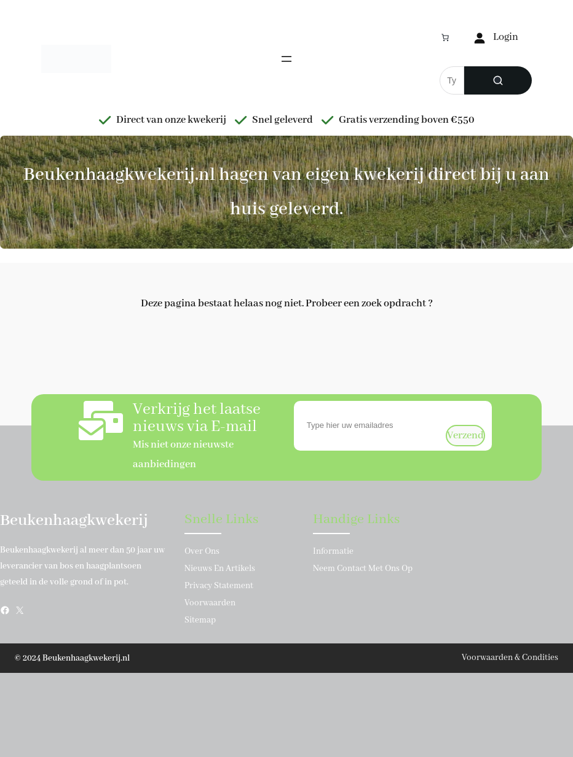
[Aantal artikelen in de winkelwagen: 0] (445, 37)
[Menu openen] (286, 59)
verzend (465, 435)
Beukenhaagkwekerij (74, 520)
